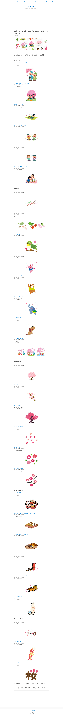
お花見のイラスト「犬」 (19, 317)
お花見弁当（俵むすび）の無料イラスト (22, 534)
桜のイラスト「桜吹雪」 (19, 426)
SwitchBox (28, 713)
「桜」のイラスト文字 (18, 662)
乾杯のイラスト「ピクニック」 (20, 125)
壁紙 (17, 1)
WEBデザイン (25, 1)
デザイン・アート (35, 1)
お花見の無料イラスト (18, 641)
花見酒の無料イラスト (18, 596)
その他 (53, 1)
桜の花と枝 (16, 384)
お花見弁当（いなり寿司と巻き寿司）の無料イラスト (24, 513)
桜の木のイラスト (17, 405)
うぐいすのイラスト (18, 234)
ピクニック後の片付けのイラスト (20, 166)
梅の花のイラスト (17, 447)
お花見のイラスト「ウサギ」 (19, 255)
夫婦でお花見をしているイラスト (20, 62)
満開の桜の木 (16, 364)
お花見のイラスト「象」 (19, 296)
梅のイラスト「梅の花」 (19, 468)
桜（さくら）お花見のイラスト (20, 338)
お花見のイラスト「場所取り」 (20, 104)
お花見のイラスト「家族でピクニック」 (22, 83)
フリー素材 (10, 1)
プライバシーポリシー (31, 710)
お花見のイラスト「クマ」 (19, 275)
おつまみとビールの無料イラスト (20, 575)
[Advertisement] (31, 20)
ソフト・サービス (45, 1)
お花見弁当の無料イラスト (19, 492)
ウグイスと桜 (16, 191)
